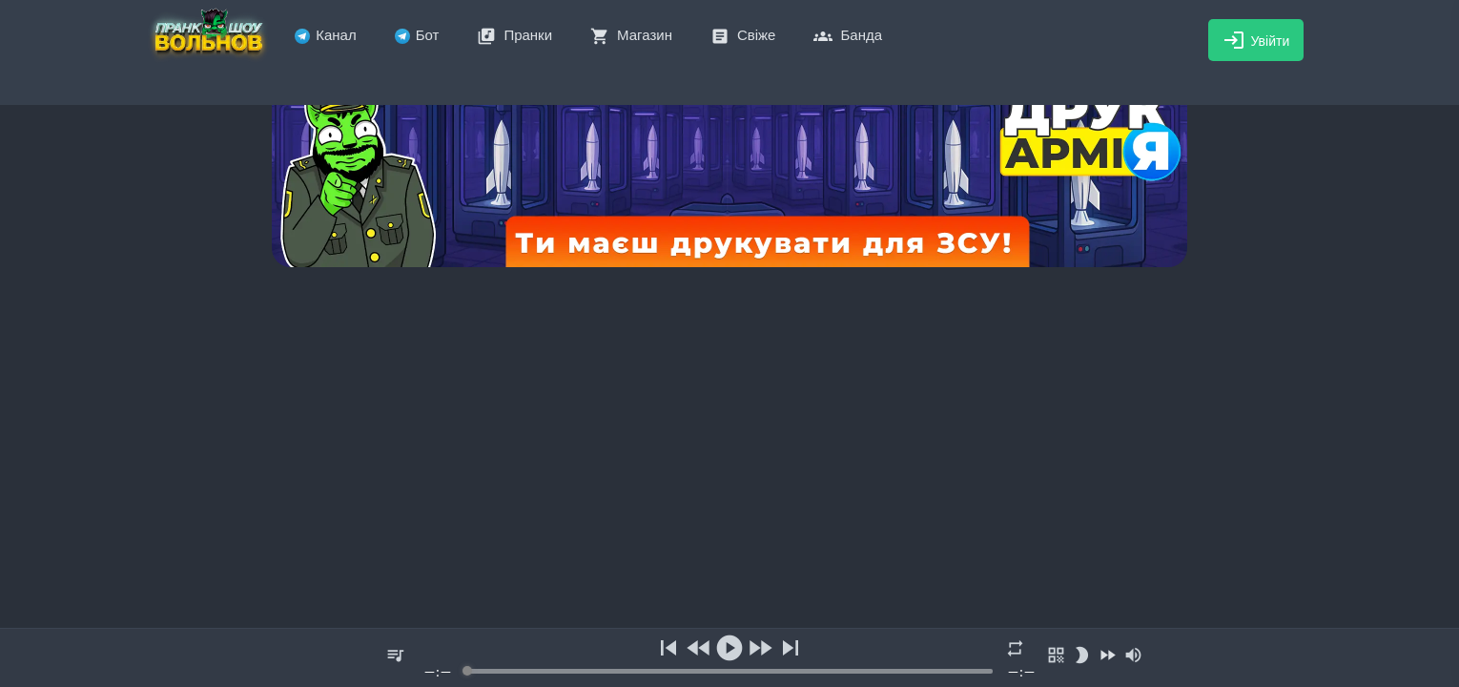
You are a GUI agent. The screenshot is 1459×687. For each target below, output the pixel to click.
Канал (325, 35)
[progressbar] (729, 671)
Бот (417, 35)
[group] (729, 658)
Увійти (1256, 40)
